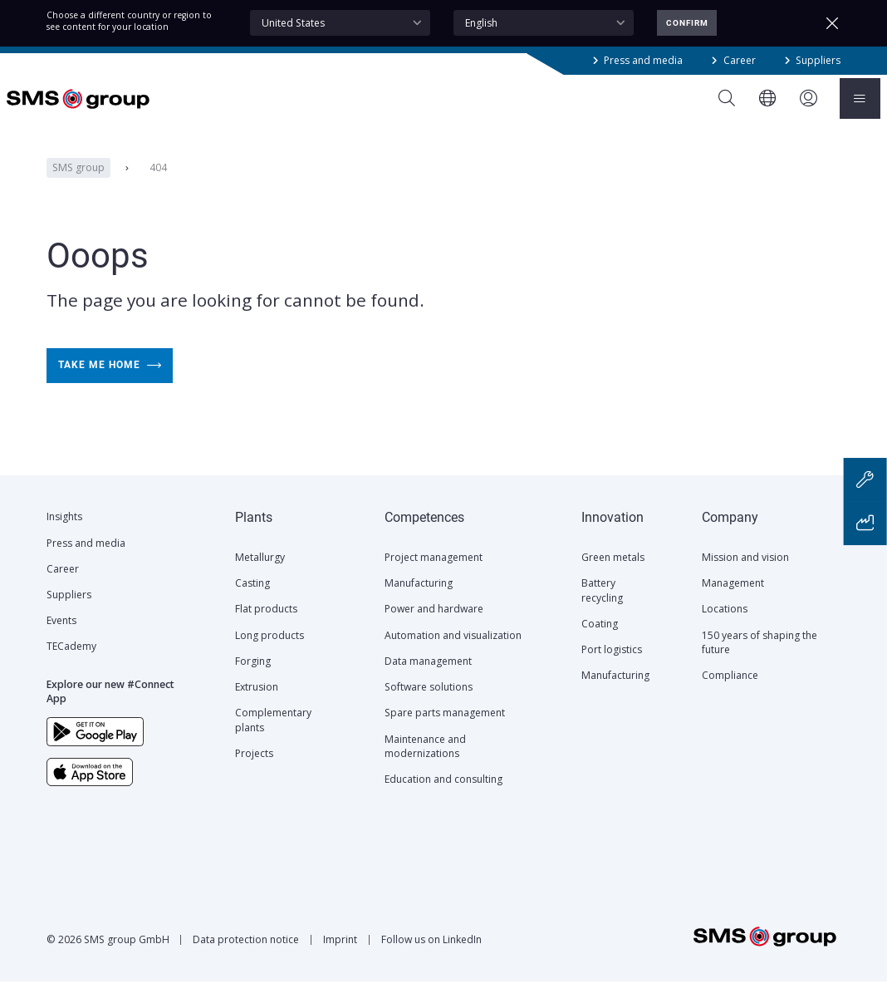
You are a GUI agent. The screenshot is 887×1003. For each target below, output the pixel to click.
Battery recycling (602, 611)
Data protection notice (246, 961)
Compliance (730, 697)
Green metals (612, 579)
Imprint (340, 961)
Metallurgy (260, 579)
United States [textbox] (293, 23)
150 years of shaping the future (759, 664)
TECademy (71, 668)
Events (61, 642)
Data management (428, 683)
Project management (434, 579)
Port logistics (611, 671)
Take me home (109, 387)
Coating (599, 645)
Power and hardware (434, 630)
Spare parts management (445, 734)
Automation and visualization (453, 657)
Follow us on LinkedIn (431, 961)
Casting (252, 604)
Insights (64, 538)
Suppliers (818, 60)
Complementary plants (273, 741)
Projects (254, 775)
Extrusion (256, 708)
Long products (269, 657)
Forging (253, 683)
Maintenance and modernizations (425, 768)
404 (157, 189)
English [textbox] (481, 23)
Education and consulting (443, 801)
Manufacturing (419, 604)
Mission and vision (745, 579)
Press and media (643, 60)
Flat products (266, 630)
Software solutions (429, 708)
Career (739, 60)
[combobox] (340, 23)
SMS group (77, 189)
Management (733, 604)
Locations (724, 630)
